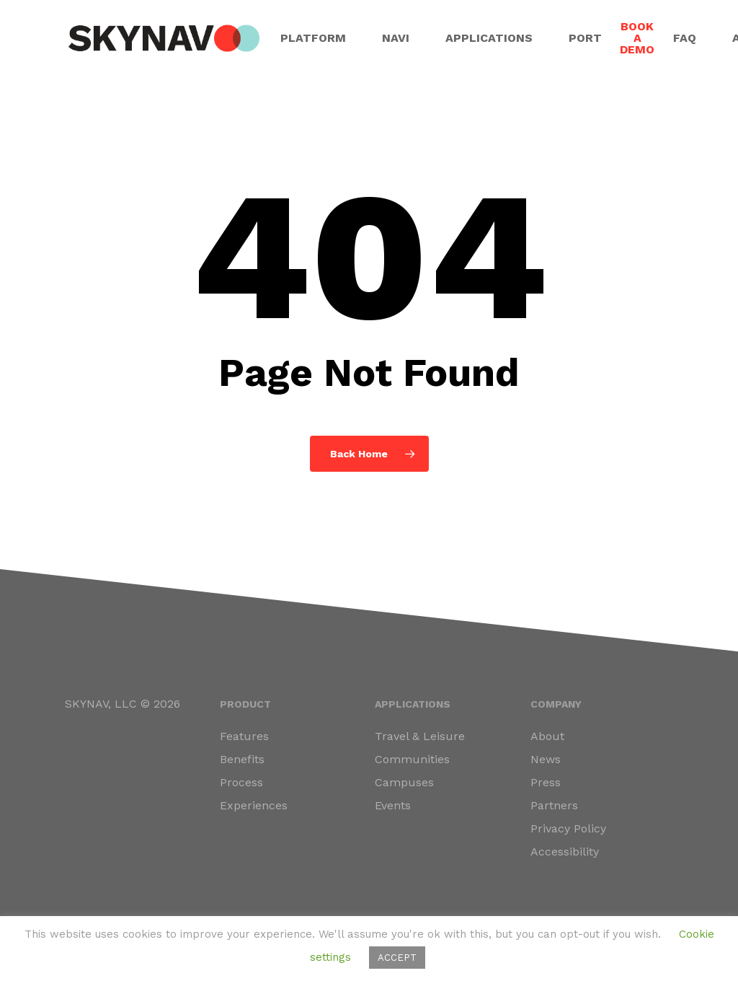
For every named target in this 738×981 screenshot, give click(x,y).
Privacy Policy (568, 828)
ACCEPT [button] (397, 957)
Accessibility (564, 851)
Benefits (242, 759)
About (547, 736)
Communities (412, 759)
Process (241, 782)
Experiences (254, 805)
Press (545, 782)
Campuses (404, 782)
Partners (554, 805)
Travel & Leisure (420, 736)
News (545, 759)
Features (244, 736)
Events (393, 805)
